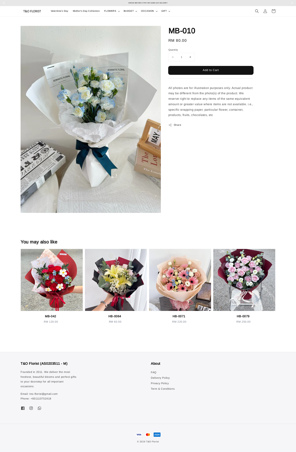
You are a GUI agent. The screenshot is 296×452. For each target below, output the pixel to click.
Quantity (173, 49)
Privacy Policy (160, 383)
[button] (257, 11)
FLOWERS (110, 11)
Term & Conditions (163, 388)
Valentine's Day (59, 11)
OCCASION (147, 11)
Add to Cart (211, 70)
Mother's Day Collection (86, 11)
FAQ (153, 372)
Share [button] (174, 125)
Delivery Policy (160, 377)
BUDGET (129, 11)
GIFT (164, 11)
